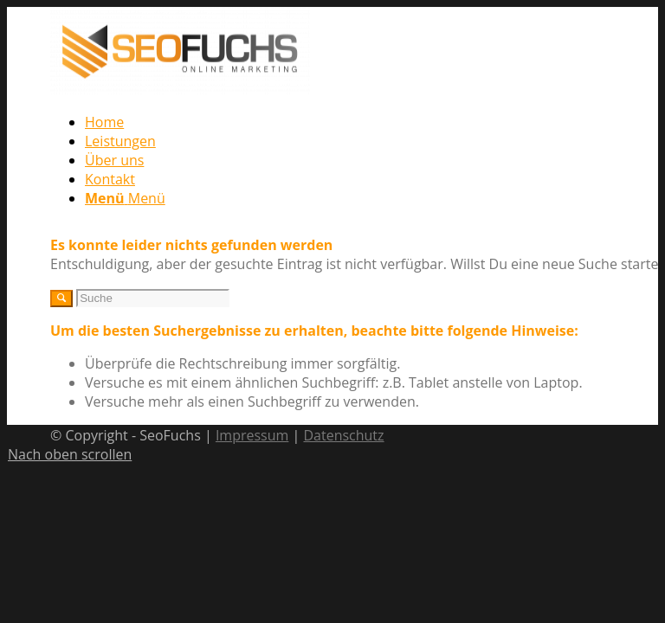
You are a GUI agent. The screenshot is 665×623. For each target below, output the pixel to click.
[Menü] (125, 198)
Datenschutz (343, 435)
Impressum (252, 435)
